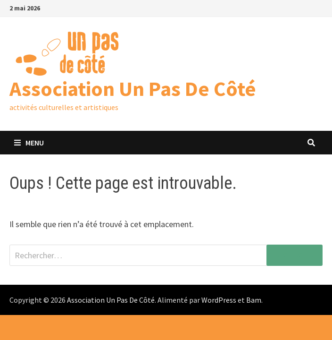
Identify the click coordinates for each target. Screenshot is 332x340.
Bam (253, 300)
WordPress (218, 300)
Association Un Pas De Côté (132, 89)
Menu (29, 142)
